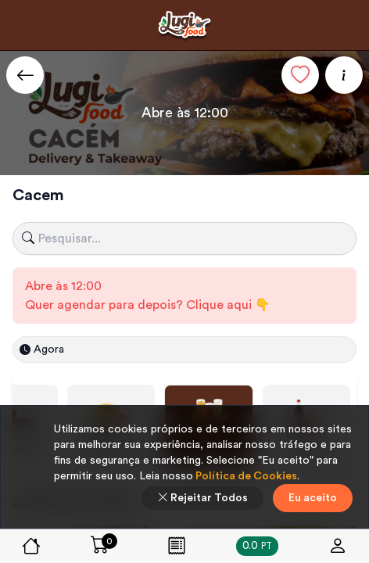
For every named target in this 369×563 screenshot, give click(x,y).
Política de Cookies (245, 476)
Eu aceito (312, 498)
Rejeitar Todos (202, 498)
